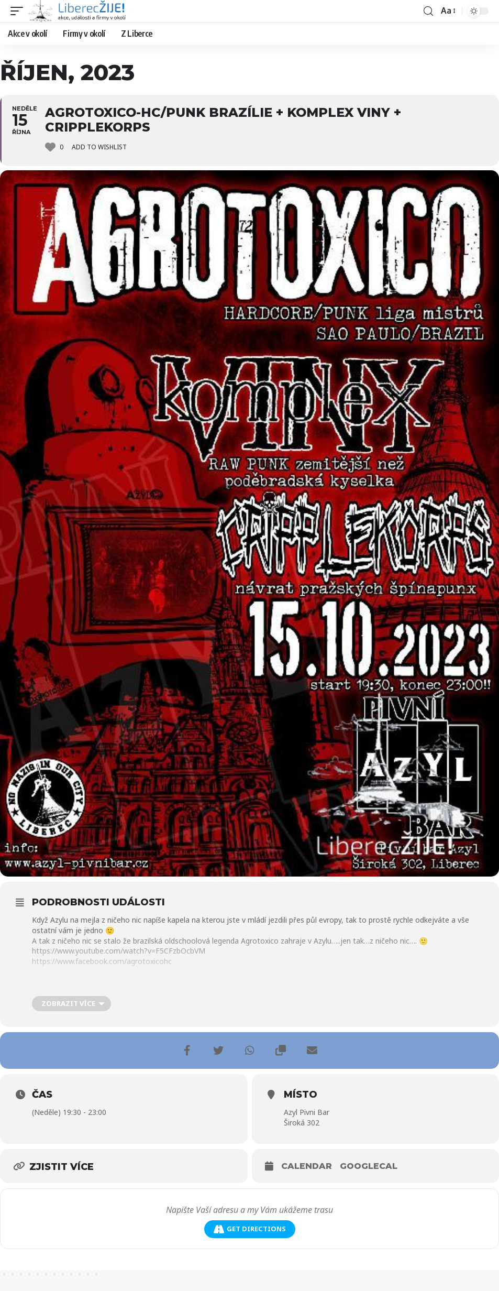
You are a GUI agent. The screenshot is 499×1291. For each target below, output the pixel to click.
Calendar (306, 1166)
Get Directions (250, 1229)
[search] (428, 11)
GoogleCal (368, 1166)
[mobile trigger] (19, 11)
